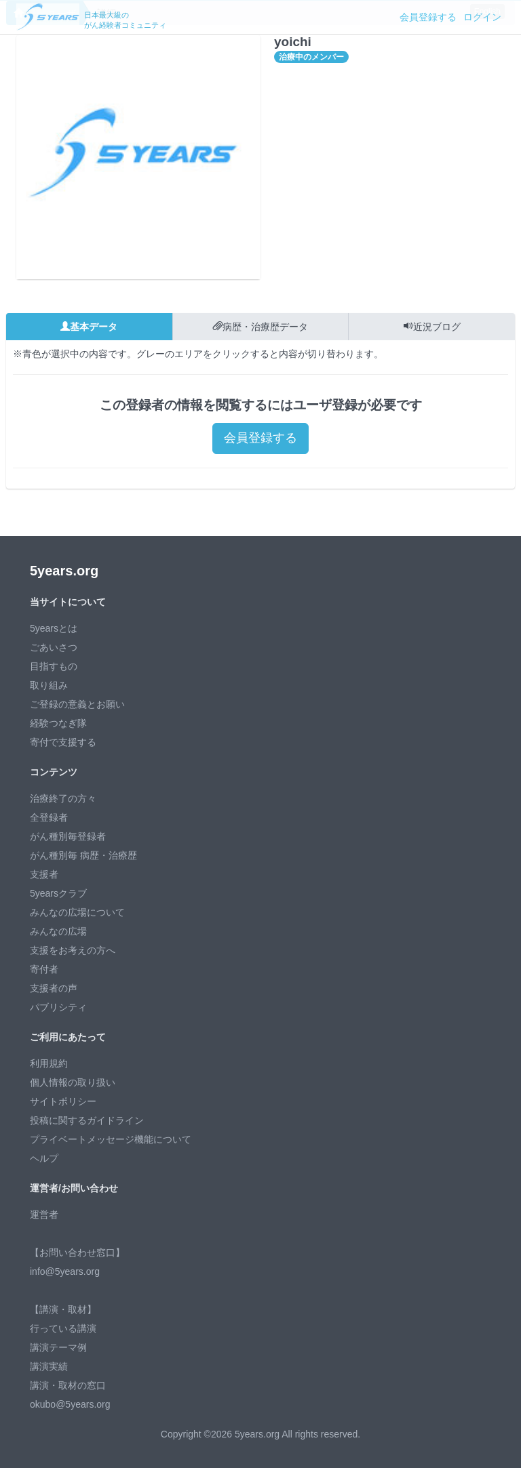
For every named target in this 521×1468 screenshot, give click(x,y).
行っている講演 (63, 1328)
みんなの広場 (58, 931)
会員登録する (428, 17)
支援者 (44, 874)
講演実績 (49, 1366)
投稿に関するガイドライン (87, 1120)
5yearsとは (53, 628)
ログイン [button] (482, 17)
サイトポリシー (63, 1101)
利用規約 (49, 1063)
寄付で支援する (63, 742)
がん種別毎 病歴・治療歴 (83, 855)
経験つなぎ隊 (58, 723)
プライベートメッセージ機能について (110, 1139)
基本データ (88, 326)
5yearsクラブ (58, 893)
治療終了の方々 (63, 798)
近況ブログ (432, 326)
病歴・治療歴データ (260, 326)
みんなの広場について (77, 912)
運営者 (44, 1214)
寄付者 (44, 969)
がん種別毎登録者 (68, 836)
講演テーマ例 (58, 1347)
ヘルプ (44, 1158)
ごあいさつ (53, 647)
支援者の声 (53, 988)
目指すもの (53, 666)
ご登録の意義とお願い (77, 704)
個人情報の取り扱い (72, 1082)
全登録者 (49, 817)
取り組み (49, 685)
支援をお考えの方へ (72, 950)
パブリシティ (58, 1007)
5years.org (64, 570)
